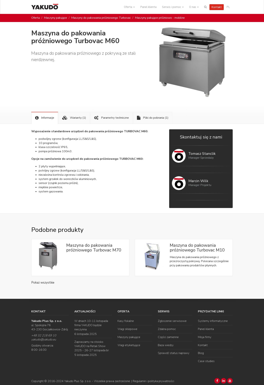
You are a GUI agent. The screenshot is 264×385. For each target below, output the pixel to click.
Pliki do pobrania (152, 118)
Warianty (74, 118)
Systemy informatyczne (213, 321)
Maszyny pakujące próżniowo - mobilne (160, 18)
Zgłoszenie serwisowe (172, 321)
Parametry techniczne (111, 118)
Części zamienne (168, 337)
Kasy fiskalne (126, 321)
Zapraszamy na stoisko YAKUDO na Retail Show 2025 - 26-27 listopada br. (91, 346)
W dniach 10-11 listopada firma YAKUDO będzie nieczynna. (91, 325)
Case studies (206, 361)
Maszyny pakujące (55, 18)
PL (228, 7)
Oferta (129, 7)
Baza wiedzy (166, 345)
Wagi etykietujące (129, 345)
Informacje (44, 118)
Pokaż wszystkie (42, 282)
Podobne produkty (57, 230)
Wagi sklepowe (127, 329)
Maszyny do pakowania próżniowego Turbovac (101, 18)
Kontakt (216, 7)
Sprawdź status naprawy (173, 353)
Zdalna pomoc (167, 329)
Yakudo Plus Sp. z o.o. (77, 381)
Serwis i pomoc (173, 7)
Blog (201, 353)
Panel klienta (148, 7)
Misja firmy (204, 337)
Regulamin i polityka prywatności (153, 381)
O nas (194, 7)
